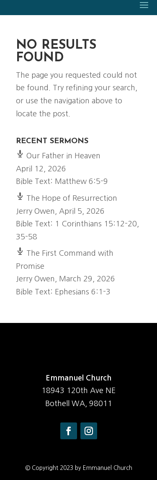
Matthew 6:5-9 (81, 181)
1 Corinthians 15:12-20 (96, 224)
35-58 (26, 237)
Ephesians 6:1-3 (83, 292)
